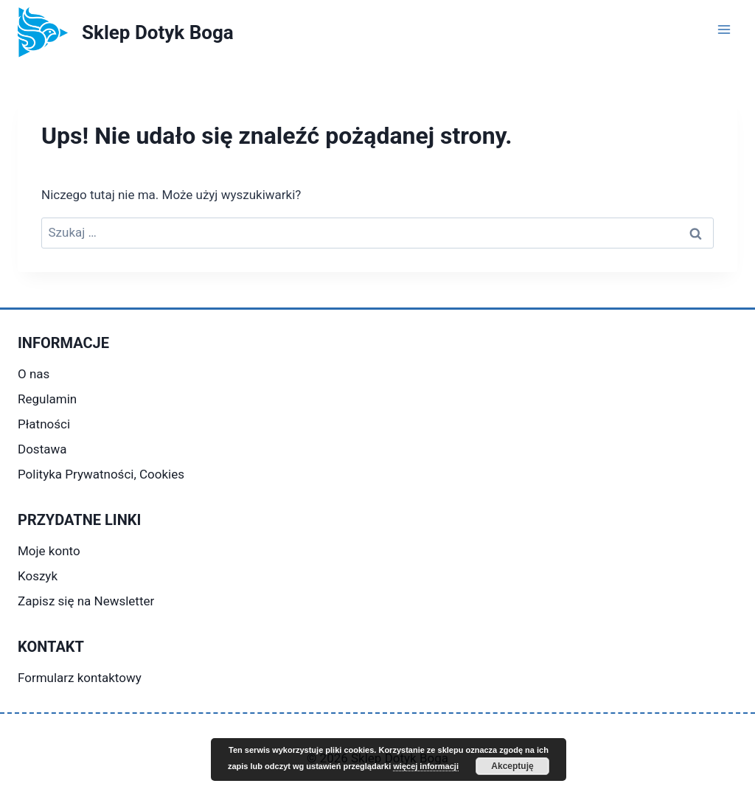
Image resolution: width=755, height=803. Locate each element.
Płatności (44, 424)
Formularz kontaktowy (80, 677)
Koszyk (38, 576)
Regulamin (47, 399)
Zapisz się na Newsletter (86, 601)
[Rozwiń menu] (723, 29)
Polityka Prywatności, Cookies (101, 474)
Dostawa (42, 449)
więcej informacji (426, 766)
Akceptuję (512, 766)
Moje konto (49, 550)
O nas (33, 373)
